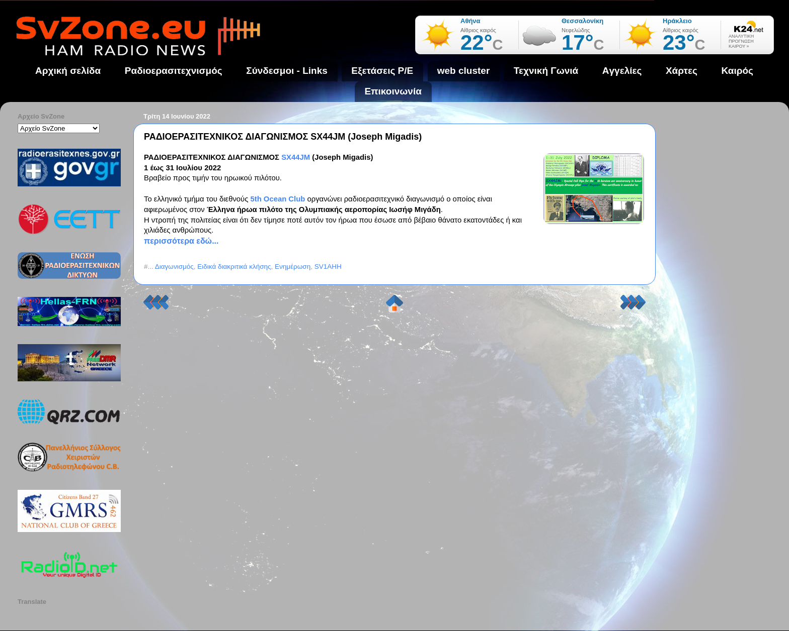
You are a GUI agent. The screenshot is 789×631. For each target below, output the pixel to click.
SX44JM (296, 157)
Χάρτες (681, 70)
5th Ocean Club (277, 199)
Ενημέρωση (292, 266)
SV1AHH (328, 266)
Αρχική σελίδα (68, 70)
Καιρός (737, 70)
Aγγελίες (622, 70)
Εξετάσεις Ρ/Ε (382, 70)
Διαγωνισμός (174, 266)
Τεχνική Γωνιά (546, 70)
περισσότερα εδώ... (181, 241)
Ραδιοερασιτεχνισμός (173, 70)
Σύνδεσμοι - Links (287, 70)
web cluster (463, 70)
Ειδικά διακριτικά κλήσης (234, 266)
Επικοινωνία (393, 91)
